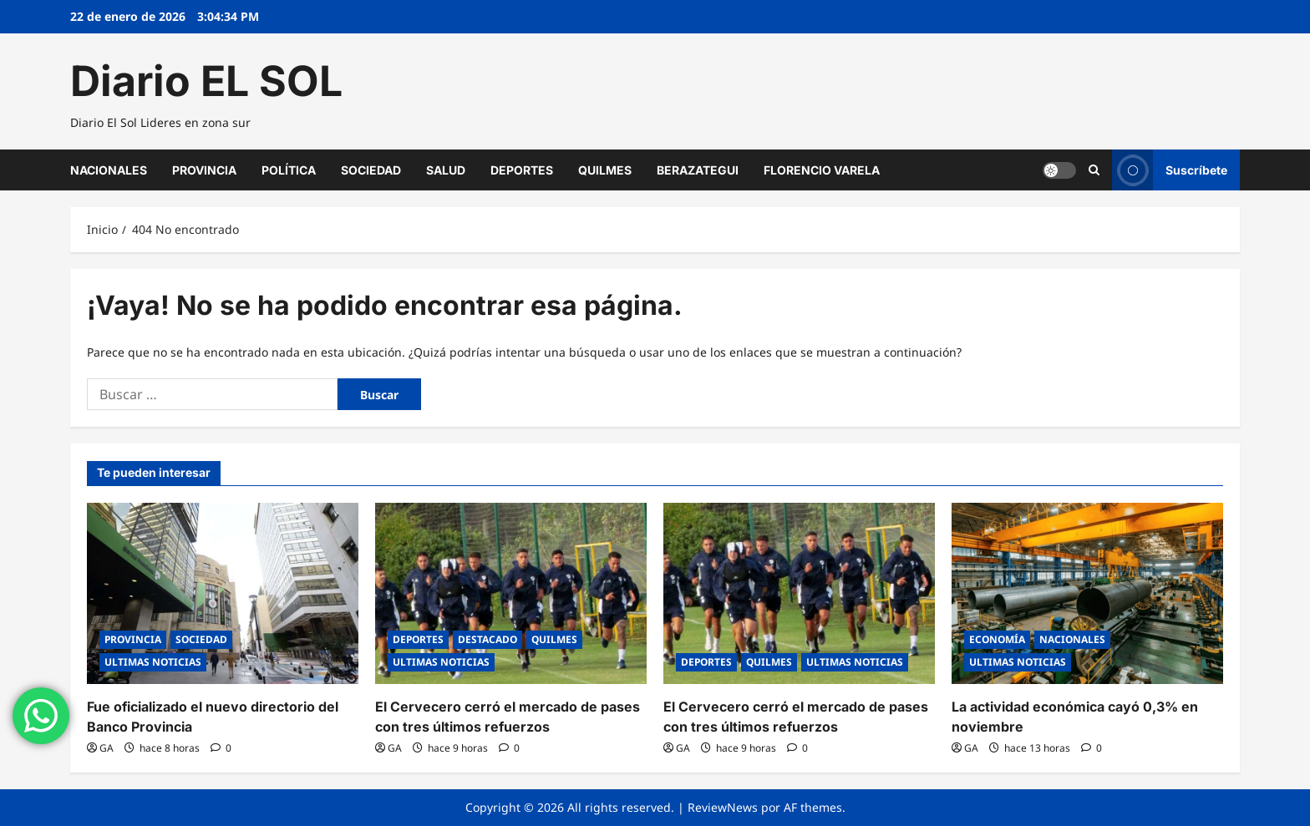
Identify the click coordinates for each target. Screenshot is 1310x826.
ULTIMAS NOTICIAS (152, 662)
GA (106, 748)
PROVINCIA (204, 170)
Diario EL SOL (206, 81)
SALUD (445, 170)
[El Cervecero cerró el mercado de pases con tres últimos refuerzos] (511, 593)
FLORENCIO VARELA (822, 170)
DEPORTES (521, 170)
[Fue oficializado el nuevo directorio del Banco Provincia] (222, 593)
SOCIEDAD (371, 170)
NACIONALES (108, 170)
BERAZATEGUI (698, 170)
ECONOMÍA (997, 639)
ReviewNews (723, 807)
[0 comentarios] (221, 748)
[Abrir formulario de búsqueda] (1094, 169)
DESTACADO (487, 639)
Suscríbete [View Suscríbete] (1169, 169)
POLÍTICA (288, 170)
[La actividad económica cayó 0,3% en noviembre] (1087, 593)
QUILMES (605, 170)
